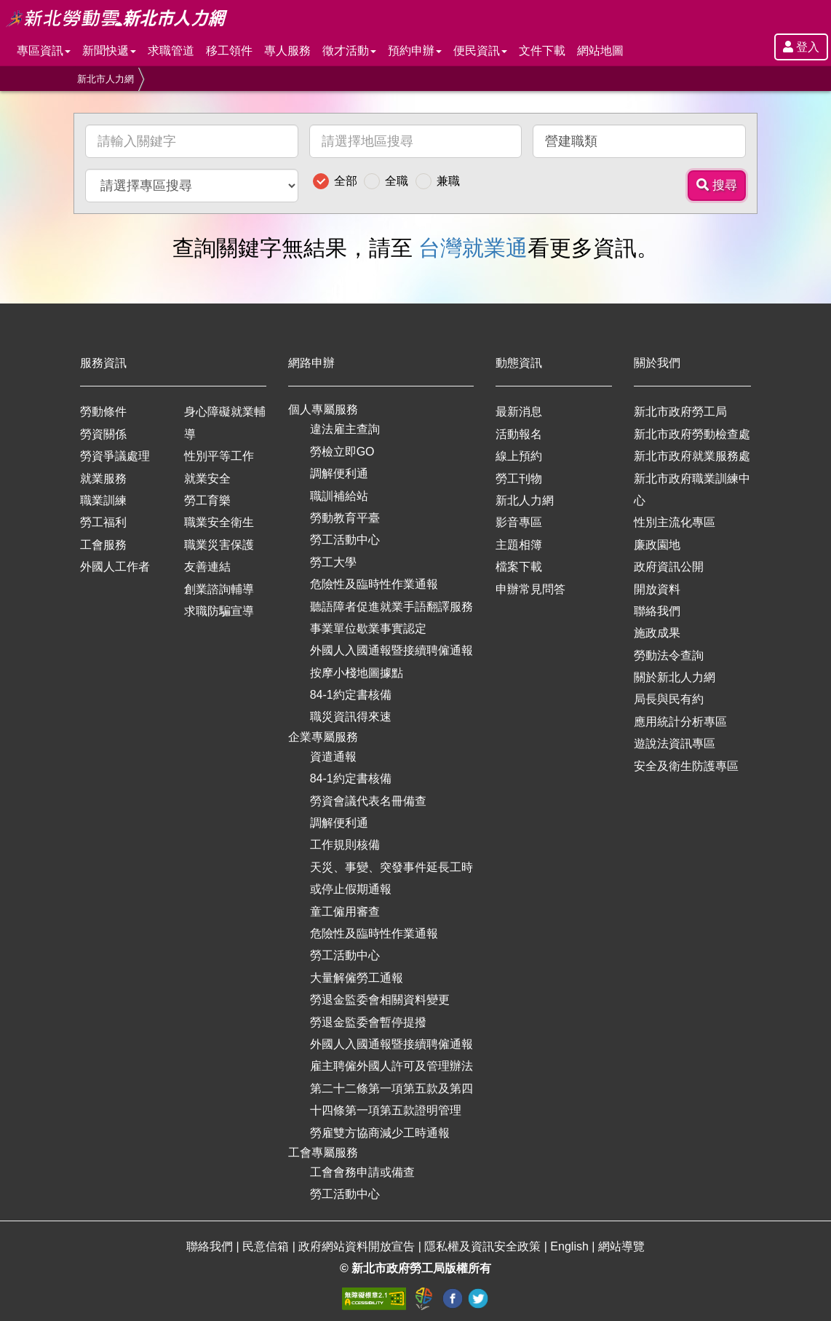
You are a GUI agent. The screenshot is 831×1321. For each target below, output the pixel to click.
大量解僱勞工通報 (356, 978)
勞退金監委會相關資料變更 (380, 999)
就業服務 (103, 478)
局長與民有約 (669, 699)
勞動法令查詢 (669, 655)
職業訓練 (103, 500)
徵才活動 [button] (349, 50)
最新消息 (519, 411)
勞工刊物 (519, 478)
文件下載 (542, 50)
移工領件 (229, 50)
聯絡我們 (657, 611)
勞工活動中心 (345, 539)
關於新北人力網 (674, 677)
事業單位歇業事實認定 (368, 628)
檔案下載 (519, 566)
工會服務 (103, 545)
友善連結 (207, 566)
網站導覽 (621, 1246)
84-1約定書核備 (350, 695)
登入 (801, 47)
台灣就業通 (473, 248)
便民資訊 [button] (480, 50)
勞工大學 (333, 562)
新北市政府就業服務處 (692, 456)
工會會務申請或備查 (362, 1172)
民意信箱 (267, 1246)
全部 (345, 181)
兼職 (448, 181)
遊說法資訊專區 (674, 743)
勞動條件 (103, 411)
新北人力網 (525, 500)
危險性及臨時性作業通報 (374, 584)
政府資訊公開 (669, 566)
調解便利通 (339, 473)
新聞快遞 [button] (109, 50)
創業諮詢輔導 (219, 589)
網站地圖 (600, 50)
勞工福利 (103, 522)
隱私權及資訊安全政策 (484, 1246)
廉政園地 (657, 545)
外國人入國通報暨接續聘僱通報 (391, 650)
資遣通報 (333, 756)
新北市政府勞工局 (680, 411)
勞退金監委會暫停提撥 (368, 1022)
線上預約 (519, 456)
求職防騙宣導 (219, 611)
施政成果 (657, 633)
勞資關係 (103, 434)
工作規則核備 (345, 844)
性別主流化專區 (674, 522)
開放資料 (657, 589)
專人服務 (287, 50)
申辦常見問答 (530, 589)
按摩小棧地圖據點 (356, 673)
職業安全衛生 (219, 522)
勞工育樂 (207, 500)
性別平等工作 (219, 456)
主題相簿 (519, 545)
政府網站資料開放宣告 (358, 1246)
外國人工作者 (115, 566)
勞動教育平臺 (345, 518)
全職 (396, 181)
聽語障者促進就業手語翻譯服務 (391, 606)
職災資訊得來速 (350, 716)
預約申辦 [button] (415, 50)
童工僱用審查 (345, 911)
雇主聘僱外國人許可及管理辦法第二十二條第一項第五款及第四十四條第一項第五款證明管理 (391, 1088)
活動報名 (519, 434)
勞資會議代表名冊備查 (368, 801)
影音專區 (519, 522)
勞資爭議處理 (115, 456)
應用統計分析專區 (680, 721)
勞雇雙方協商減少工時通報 (380, 1133)
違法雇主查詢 (345, 429)
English (571, 1246)
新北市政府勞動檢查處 (692, 434)
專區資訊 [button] (44, 50)
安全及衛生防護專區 (686, 766)
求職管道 (171, 50)
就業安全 (207, 478)
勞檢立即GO (342, 451)
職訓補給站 (339, 496)
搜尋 (716, 185)
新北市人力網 (105, 79)
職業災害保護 (219, 545)
